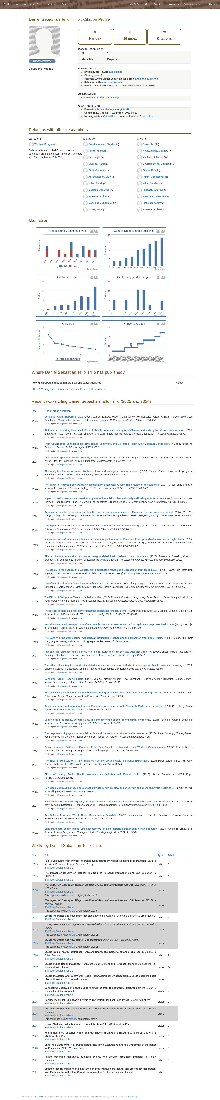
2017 (35, 905)
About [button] (213, 4)
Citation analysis (64, 867)
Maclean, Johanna (98, 189)
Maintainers (173, 4)
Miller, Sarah (95, 183)
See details (115, 71)
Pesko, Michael (97, 150)
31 (115, 85)
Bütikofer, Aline (97, 170)
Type (162, 855)
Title (48, 855)
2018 (35, 890)
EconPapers (88, 97)
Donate (157, 4)
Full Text (49, 867)
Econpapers (63, 424)
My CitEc (134, 4)
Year (36, 411)
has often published (146, 78)
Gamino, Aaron (97, 163)
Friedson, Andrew (152, 189)
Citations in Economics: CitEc (23, 4)
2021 (35, 991)
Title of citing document (60, 411)
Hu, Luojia (94, 157)
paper (80, 424)
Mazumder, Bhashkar (100, 203)
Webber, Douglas (44, 144)
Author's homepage (108, 97)
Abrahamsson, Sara (99, 176)
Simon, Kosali (150, 170)
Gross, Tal (148, 144)
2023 (35, 917)
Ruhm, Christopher (153, 176)
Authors (52, 4)
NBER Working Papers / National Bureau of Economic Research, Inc (69, 389)
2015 (35, 1001)
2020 (35, 955)
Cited (172, 855)
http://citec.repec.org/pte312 (113, 109)
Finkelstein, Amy (152, 203)
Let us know (148, 116)
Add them (111, 116)
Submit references (194, 4)
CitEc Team (131, 1097)
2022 (35, 929)
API (146, 4)
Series (65, 4)
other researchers (111, 82)
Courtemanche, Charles (101, 144)
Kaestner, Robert (98, 196)
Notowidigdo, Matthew (155, 150)
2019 (35, 864)
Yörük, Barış (95, 209)
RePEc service (36, 1097)
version (72, 895)
